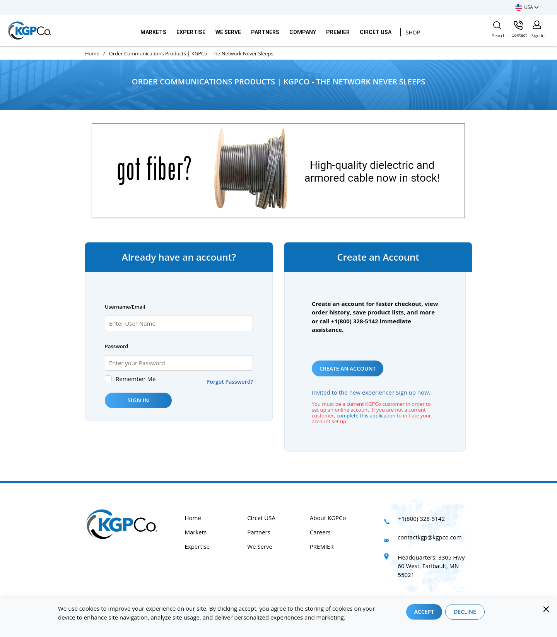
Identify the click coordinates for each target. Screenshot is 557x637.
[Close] (546, 609)
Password (116, 346)
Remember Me (135, 379)
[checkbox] (108, 378)
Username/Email (125, 306)
